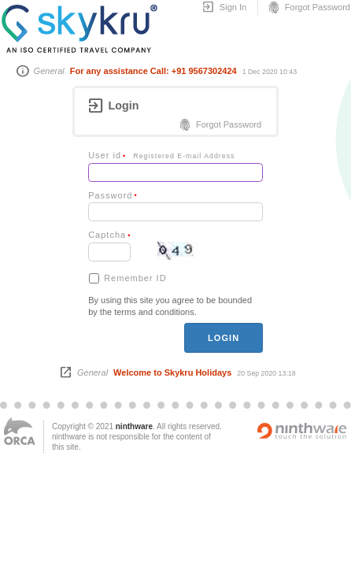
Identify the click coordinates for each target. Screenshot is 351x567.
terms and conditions (154, 312)
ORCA (19, 431)
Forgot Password (308, 8)
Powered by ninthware (302, 431)
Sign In (223, 8)
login (223, 338)
